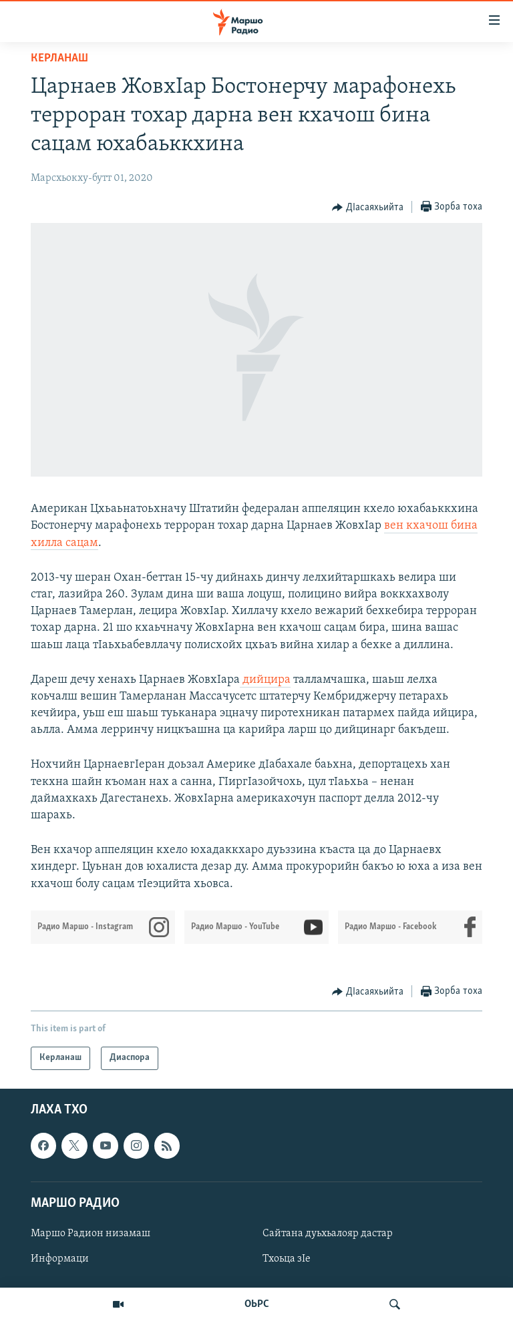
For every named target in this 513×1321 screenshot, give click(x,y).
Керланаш (59, 58)
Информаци (60, 1259)
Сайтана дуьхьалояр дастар (328, 1233)
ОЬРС (256, 1304)
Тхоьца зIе (287, 1259)
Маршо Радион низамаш (90, 1233)
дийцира (265, 680)
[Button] (367, 207)
